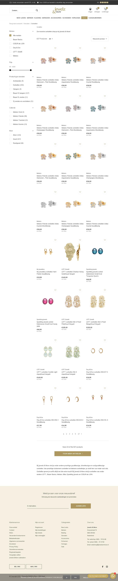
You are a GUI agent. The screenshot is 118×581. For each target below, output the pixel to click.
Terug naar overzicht (15, 23)
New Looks (21, 18)
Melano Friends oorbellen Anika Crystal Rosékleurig (97, 81)
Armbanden (18, 81)
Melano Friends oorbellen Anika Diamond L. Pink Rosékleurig (48, 81)
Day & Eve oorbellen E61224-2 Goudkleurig (72, 421)
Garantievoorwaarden (16, 549)
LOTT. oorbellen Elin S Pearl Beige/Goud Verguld (96, 323)
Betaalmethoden (14, 538)
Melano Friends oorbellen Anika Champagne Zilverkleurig (97, 177)
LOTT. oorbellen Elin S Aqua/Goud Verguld (69, 373)
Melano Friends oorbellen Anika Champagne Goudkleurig (72, 225)
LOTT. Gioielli (17, 52)
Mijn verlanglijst (40, 535)
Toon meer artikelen (73, 454)
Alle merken (17, 35)
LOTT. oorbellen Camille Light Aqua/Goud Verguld (47, 373)
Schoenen (66, 18)
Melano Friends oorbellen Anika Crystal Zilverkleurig (48, 225)
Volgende (81, 433)
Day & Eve (16, 48)
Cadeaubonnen (94, 18)
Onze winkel (13, 527)
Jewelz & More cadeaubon (17, 557)
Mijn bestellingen (40, 530)
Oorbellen (18, 85)
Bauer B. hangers (21, 93)
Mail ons (34, 566)
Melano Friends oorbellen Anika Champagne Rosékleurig (48, 129)
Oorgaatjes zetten (15, 555)
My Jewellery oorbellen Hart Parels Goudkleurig (46, 273)
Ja (66, 577)
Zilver (17, 135)
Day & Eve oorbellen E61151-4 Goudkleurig (97, 421)
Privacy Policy (13, 546)
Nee (75, 577)
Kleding (37, 18)
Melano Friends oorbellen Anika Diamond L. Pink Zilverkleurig (72, 129)
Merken (30, 18)
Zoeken (37, 10)
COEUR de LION (18, 44)
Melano (15, 56)
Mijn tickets (38, 533)
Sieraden (46, 18)
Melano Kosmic (20, 124)
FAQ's (11, 533)
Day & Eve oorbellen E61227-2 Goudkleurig (97, 373)
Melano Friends (20, 116)
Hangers (17, 89)
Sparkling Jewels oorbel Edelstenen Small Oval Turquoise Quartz (94, 274)
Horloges (76, 18)
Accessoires (56, 18)
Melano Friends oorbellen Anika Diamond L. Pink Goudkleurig (48, 177)
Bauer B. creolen (20, 97)
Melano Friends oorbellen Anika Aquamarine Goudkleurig (72, 177)
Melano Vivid (18, 112)
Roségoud (18, 143)
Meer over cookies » (89, 577)
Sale (84, 18)
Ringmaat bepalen (15, 552)
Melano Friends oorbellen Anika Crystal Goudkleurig (97, 225)
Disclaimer (12, 544)
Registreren (39, 527)
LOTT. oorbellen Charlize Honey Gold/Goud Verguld (73, 273)
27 (79, 434)
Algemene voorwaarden (17, 541)
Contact (11, 530)
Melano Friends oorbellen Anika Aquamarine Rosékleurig (72, 81)
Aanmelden (81, 506)
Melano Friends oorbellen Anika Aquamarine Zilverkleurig (97, 129)
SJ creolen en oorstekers (23, 101)
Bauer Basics (17, 39)
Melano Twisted (20, 120)
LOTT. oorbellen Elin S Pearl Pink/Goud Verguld (71, 323)
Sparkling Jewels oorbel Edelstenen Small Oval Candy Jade (47, 324)
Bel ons (17, 566)
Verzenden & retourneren (17, 535)
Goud (17, 139)
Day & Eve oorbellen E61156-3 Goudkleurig (47, 421)
